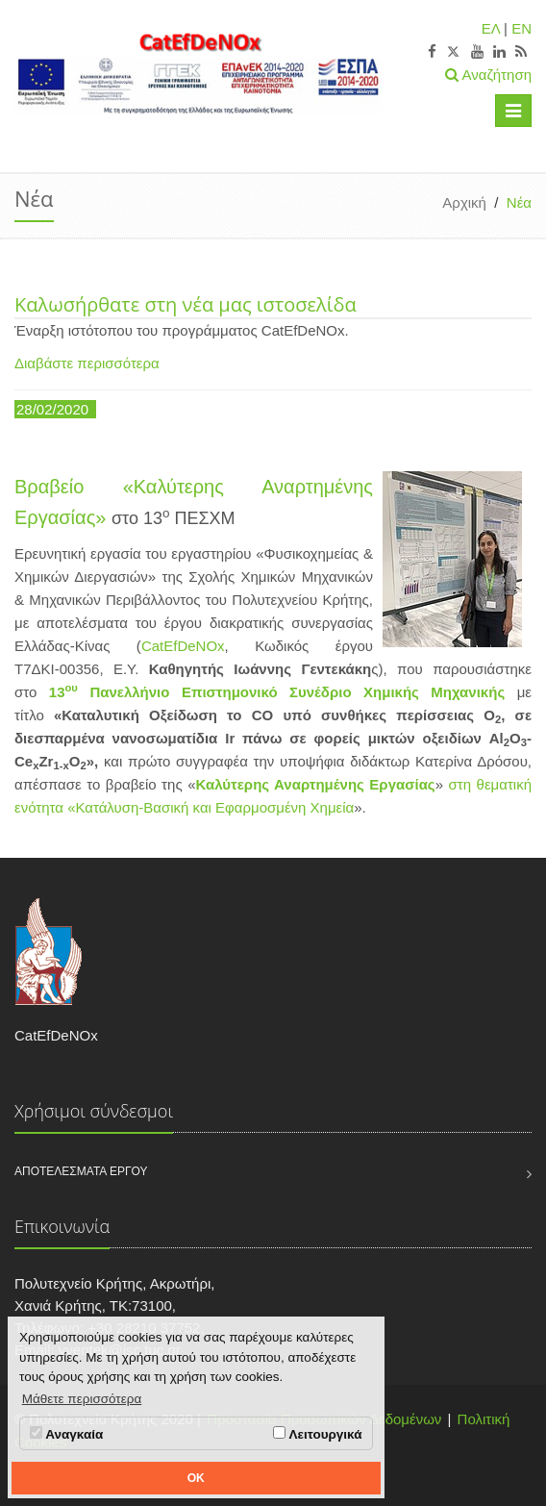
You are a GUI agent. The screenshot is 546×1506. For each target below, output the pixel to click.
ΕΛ (491, 28)
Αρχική (464, 202)
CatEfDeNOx (183, 646)
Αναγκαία (66, 1434)
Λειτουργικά (317, 1434)
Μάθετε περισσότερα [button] (82, 1399)
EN (521, 28)
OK (196, 1478)
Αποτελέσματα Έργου (81, 1171)
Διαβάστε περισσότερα (87, 363)
